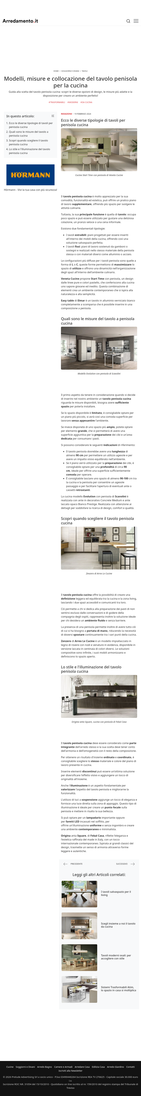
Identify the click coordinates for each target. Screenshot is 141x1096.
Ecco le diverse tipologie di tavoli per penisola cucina (31, 125)
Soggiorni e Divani (25, 1066)
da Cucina (87, 102)
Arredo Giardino (115, 1066)
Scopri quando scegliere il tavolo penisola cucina (28, 142)
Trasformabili (57, 102)
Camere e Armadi (63, 1066)
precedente (73, 864)
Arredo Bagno (44, 1066)
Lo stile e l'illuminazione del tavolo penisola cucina (29, 151)
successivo (125, 864)
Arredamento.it (20, 21)
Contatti (130, 1066)
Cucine (9, 1066)
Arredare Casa (82, 1066)
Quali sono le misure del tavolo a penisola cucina (28, 133)
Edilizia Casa (98, 1066)
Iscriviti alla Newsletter (70, 1070)
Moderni (73, 102)
